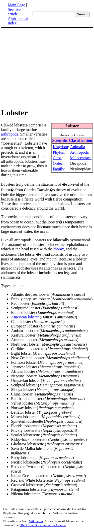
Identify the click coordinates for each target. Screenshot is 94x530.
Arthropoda (79, 152)
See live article (14, 11)
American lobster (25, 317)
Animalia (77, 147)
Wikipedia (36, 521)
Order (57, 163)
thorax (59, 249)
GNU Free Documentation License (43, 525)
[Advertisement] (47, 67)
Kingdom (60, 147)
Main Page (16, 5)
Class (57, 158)
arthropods (9, 134)
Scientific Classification (72, 140)
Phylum (59, 152)
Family (58, 169)
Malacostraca (80, 158)
